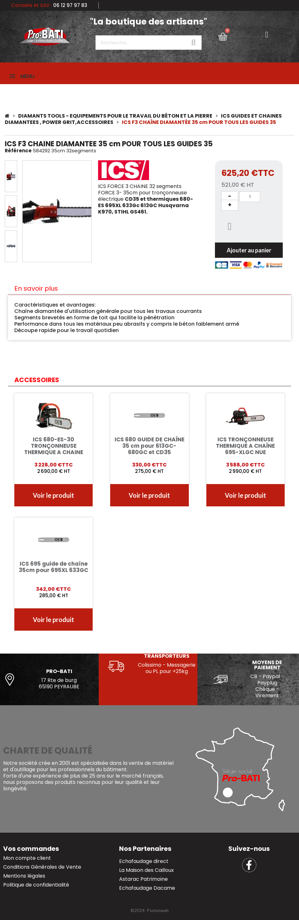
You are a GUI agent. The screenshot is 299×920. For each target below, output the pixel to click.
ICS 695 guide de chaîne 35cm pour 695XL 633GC (53, 568)
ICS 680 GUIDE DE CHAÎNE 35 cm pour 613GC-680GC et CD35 (149, 446)
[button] (26, 212)
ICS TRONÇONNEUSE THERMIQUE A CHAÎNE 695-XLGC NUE (245, 446)
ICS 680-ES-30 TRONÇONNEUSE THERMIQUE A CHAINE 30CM (53, 449)
